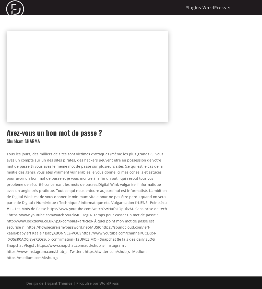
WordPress (109, 283)
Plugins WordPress (205, 7)
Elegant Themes (58, 283)
